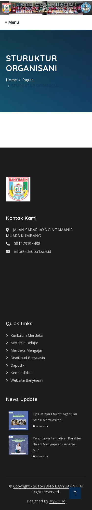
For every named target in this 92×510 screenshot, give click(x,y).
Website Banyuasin (27, 380)
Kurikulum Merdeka (27, 335)
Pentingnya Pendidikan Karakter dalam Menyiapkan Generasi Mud (57, 444)
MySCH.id (57, 500)
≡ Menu (12, 22)
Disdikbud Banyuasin (28, 357)
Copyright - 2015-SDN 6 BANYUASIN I (45, 486)
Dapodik (17, 365)
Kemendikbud (22, 372)
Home (11, 80)
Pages (28, 80)
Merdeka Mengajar (26, 350)
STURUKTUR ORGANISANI (35, 85)
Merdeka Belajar (24, 342)
